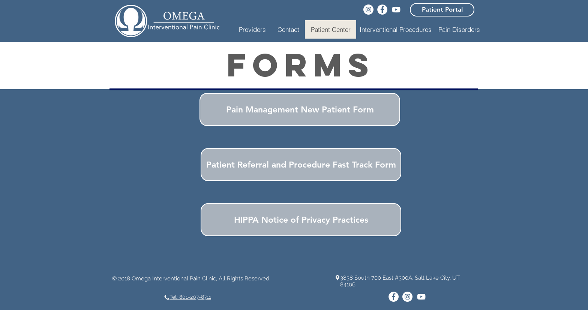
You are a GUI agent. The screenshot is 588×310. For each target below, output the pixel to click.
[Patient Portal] (442, 9)
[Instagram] (368, 9)
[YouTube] (396, 9)
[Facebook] (382, 9)
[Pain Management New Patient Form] (300, 109)
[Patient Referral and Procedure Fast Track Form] (301, 164)
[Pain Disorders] (459, 29)
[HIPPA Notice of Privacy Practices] (301, 219)
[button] (395, 29)
